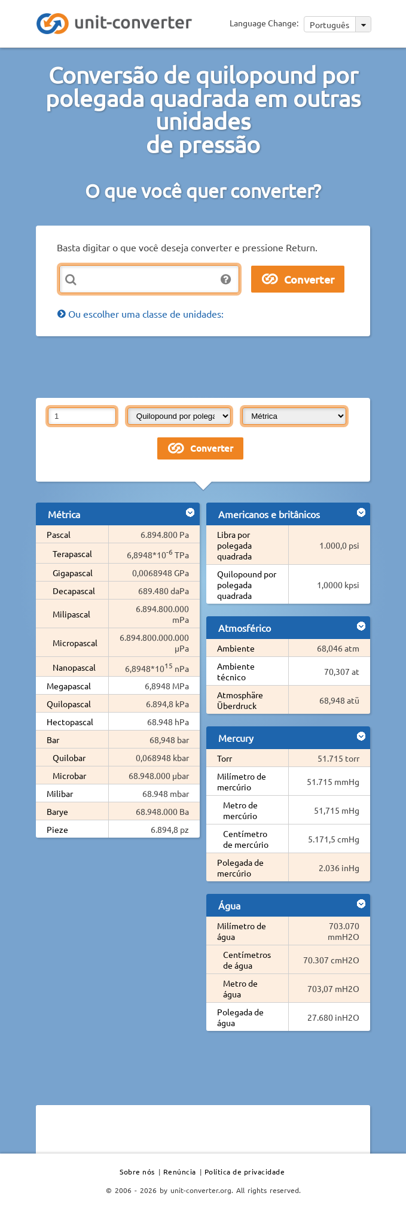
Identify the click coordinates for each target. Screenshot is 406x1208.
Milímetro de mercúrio (241, 781)
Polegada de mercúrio (240, 867)
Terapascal (72, 553)
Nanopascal (74, 667)
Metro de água (240, 988)
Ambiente (236, 648)
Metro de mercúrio (240, 810)
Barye (57, 811)
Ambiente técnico (236, 671)
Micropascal (75, 642)
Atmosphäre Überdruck (240, 700)
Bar (53, 739)
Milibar (60, 793)
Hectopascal (70, 721)
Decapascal (74, 590)
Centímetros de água (247, 959)
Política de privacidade (244, 1171)
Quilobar (69, 757)
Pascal (59, 534)
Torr (224, 758)
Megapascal (69, 685)
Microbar (69, 775)
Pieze (57, 829)
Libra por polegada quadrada (234, 545)
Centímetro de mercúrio (245, 839)
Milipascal (71, 613)
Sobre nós (137, 1171)
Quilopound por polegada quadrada (246, 584)
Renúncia (179, 1171)
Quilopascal (69, 703)
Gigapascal (73, 572)
